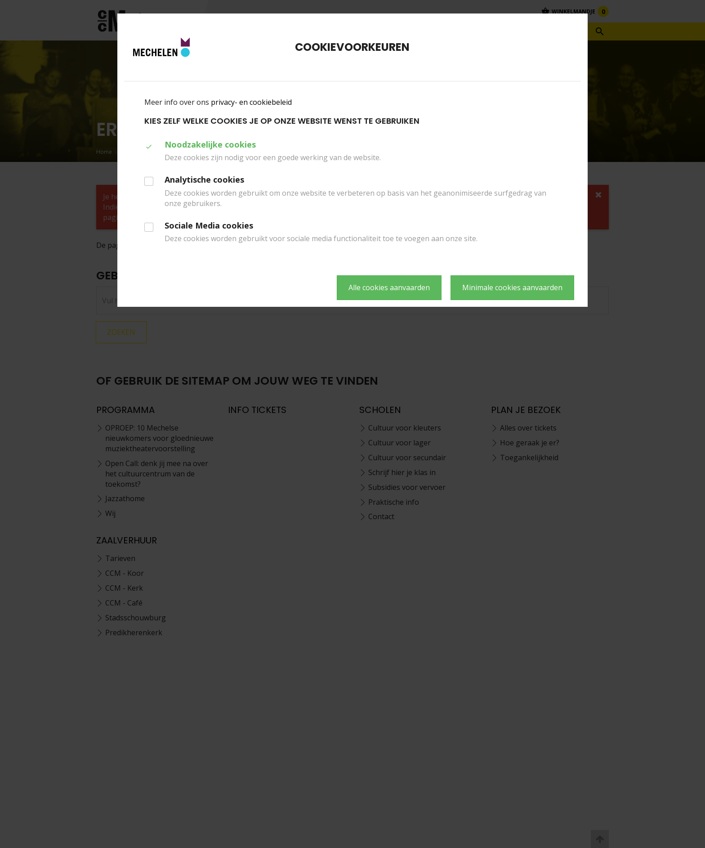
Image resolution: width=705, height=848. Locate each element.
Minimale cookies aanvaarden (512, 287)
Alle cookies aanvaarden (389, 287)
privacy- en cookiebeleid (251, 102)
